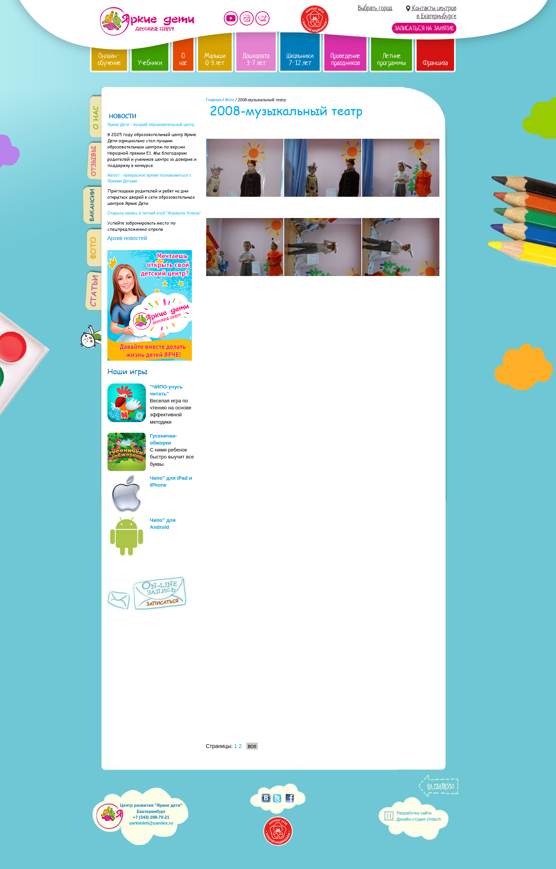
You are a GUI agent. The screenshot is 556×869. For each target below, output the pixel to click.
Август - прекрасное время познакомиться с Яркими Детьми (149, 178)
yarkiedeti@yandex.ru (151, 823)
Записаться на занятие (424, 28)
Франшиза (435, 62)
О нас (183, 59)
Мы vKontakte (262, 18)
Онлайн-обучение (109, 59)
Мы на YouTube (231, 18)
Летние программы (391, 59)
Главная (214, 99)
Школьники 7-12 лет (300, 59)
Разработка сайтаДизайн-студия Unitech (419, 816)
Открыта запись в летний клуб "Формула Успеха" (154, 213)
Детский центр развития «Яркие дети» (147, 21)
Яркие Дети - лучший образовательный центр (151, 124)
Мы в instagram (246, 18)
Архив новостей (127, 238)
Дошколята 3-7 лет (256, 59)
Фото (229, 99)
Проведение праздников (345, 59)
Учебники (150, 62)
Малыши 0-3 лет (214, 59)
